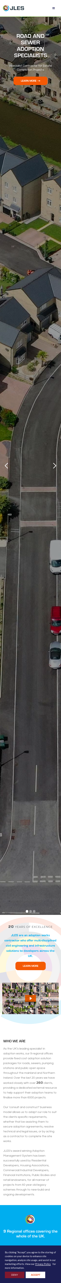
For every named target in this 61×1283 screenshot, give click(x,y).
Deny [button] (14, 1275)
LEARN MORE (30, 966)
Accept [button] (35, 1275)
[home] (13, 8)
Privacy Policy (43, 1263)
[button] (54, 8)
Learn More (30, 81)
